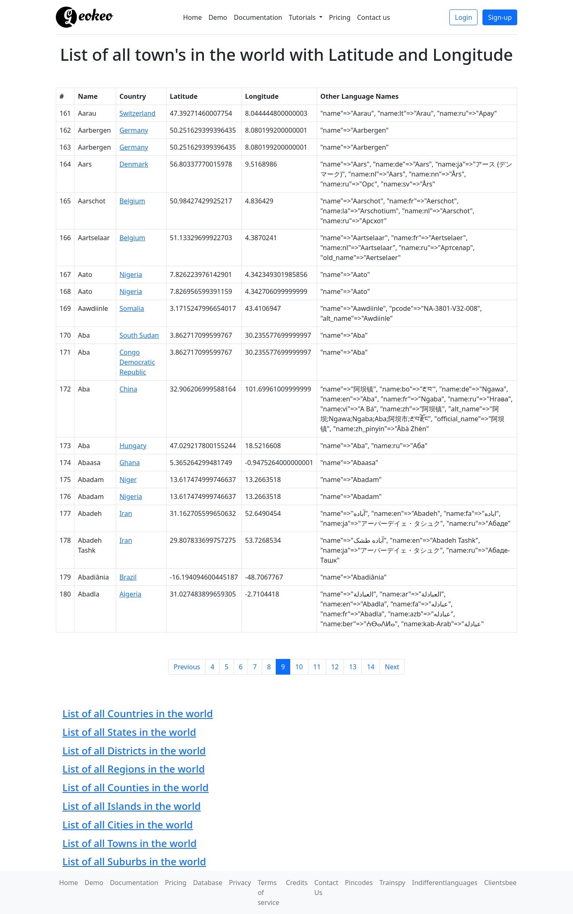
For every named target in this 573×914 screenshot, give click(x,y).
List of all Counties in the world (135, 787)
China (128, 389)
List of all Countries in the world (137, 713)
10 (299, 666)
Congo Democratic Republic (137, 362)
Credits (297, 882)
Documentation (258, 17)
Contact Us (326, 887)
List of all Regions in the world (133, 769)
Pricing (340, 17)
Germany (133, 130)
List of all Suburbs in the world (134, 861)
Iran (125, 513)
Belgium (132, 200)
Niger (128, 479)
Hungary (132, 445)
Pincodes (359, 882)
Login (463, 17)
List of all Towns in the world (129, 843)
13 (352, 666)
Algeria (130, 594)
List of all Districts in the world (134, 750)
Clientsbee (500, 882)
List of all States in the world (129, 732)
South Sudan (139, 335)
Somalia (131, 308)
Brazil (127, 577)
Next (392, 666)
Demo (217, 17)
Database (207, 882)
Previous (187, 666)
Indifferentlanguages (445, 882)
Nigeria (130, 274)
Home (192, 17)
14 (370, 666)
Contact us (373, 17)
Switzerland (137, 113)
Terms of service (268, 892)
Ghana (129, 462)
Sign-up (500, 17)
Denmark (133, 164)
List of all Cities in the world (127, 824)
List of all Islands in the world (131, 806)
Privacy (240, 882)
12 (335, 666)
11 (317, 666)
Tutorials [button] (303, 17)
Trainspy (393, 882)
